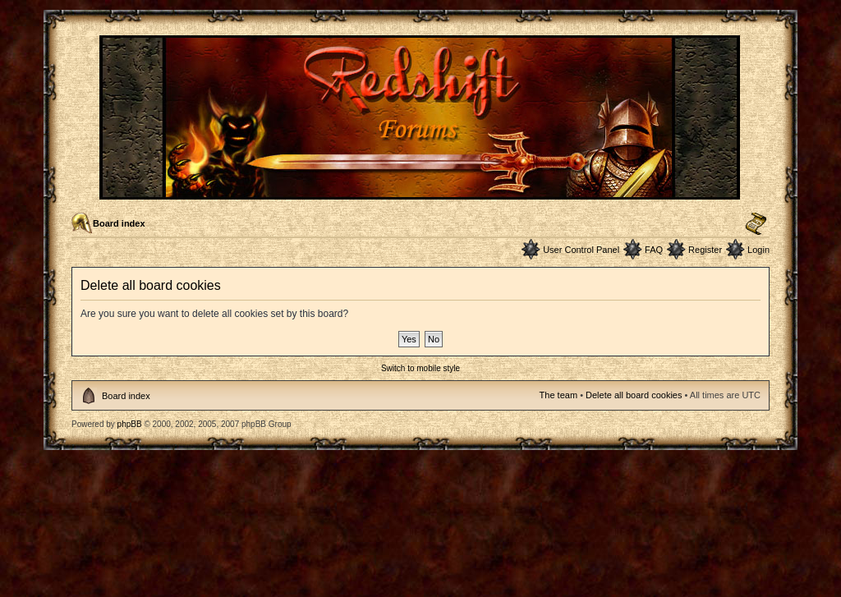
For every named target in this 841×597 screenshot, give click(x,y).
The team (558, 395)
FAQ (654, 250)
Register (705, 250)
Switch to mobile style (420, 368)
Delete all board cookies (634, 395)
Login (758, 250)
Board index (119, 223)
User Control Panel (581, 250)
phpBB (129, 424)
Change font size (756, 224)
